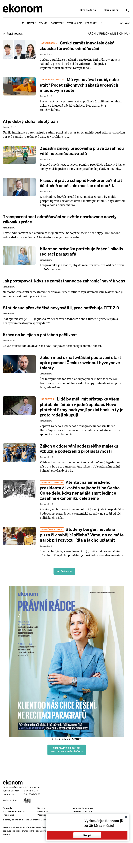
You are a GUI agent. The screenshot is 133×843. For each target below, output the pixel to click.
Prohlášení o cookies (82, 808)
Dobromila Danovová (40, 820)
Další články (64, 571)
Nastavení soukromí (82, 811)
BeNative (125, 23)
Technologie (74, 23)
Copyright (8, 787)
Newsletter (42, 811)
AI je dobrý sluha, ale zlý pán (30, 121)
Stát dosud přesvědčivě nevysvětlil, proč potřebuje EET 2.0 (61, 307)
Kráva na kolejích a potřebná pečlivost (40, 334)
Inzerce (6, 820)
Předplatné (8, 815)
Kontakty (7, 808)
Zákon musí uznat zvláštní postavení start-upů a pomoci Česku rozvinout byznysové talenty (81, 362)
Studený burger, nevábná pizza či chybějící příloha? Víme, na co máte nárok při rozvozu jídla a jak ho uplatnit (82, 534)
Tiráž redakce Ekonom (14, 811)
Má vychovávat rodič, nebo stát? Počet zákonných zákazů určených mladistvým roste (79, 85)
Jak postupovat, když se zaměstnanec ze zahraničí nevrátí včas (64, 280)
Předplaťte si (88, 10)
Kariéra (41, 808)
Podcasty (90, 23)
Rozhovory (57, 23)
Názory (31, 23)
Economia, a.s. (33, 787)
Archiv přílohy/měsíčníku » (109, 33)
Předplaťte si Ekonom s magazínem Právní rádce (66, 750)
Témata (43, 23)
